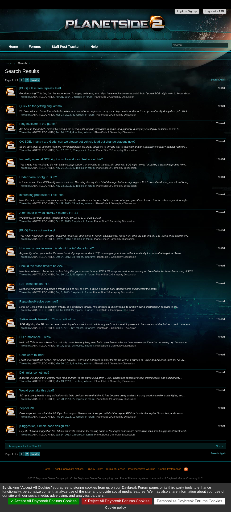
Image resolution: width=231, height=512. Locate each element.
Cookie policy (115, 507)
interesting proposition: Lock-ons (41, 195)
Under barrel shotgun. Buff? (38, 177)
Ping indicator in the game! (37, 123)
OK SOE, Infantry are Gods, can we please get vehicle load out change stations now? (77, 141)
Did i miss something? (34, 372)
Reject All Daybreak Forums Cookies (116, 501)
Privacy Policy (95, 469)
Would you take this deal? (36, 390)
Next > (35, 80)
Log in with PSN (215, 11)
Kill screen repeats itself (40, 88)
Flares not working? (37, 230)
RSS (186, 469)
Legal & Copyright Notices (68, 469)
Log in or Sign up (187, 11)
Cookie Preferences (169, 469)
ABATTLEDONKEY (43, 96)
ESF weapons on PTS (34, 284)
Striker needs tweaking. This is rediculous (47, 319)
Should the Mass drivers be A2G (41, 266)
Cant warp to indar (31, 355)
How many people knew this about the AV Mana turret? (56, 248)
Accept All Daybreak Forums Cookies (43, 501)
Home (13, 46)
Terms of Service (115, 469)
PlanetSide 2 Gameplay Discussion (114, 96)
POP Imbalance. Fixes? (35, 337)
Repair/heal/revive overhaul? (38, 301)
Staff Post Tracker (66, 46)
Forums (35, 46)
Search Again (218, 79)
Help (94, 46)
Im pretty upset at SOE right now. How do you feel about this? (61, 159)
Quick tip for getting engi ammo (40, 106)
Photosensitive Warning (141, 469)
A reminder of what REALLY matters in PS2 (48, 212)
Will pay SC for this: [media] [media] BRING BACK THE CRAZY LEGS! (60, 217)
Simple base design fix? (44, 426)
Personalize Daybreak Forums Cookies (189, 501)
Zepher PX (26, 408)
